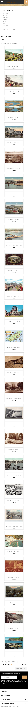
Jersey (4, 21)
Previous (6, 665)
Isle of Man (6, 19)
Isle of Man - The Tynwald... (14, 296)
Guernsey (5, 17)
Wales (4, 28)
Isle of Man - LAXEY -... (14, 270)
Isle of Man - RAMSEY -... (14, 194)
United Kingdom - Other (9, 30)
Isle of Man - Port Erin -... (14, 117)
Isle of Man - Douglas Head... (14, 91)
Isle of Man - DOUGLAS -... (14, 143)
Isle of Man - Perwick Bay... (14, 551)
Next (24, 665)
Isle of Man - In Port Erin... (14, 475)
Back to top (20, 669)
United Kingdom (8, 10)
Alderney (5, 13)
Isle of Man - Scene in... (14, 603)
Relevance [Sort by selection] (14, 40)
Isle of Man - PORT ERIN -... (14, 654)
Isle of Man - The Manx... (14, 628)
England (5, 15)
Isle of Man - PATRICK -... (14, 449)
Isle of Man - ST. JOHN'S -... (14, 66)
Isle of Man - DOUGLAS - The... (14, 245)
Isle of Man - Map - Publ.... (14, 347)
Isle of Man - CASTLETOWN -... (14, 398)
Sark (4, 23)
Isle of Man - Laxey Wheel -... (14, 321)
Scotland (5, 26)
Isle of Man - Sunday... (14, 577)
